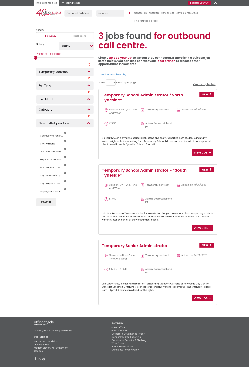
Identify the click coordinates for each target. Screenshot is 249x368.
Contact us (140, 12)
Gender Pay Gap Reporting (126, 337)
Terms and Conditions (46, 341)
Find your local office (146, 20)
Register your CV (199, 2)
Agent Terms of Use (122, 346)
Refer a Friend (119, 330)
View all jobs (167, 12)
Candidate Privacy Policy (125, 349)
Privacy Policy (41, 344)
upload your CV (120, 58)
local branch (166, 61)
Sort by (122, 74)
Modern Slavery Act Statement (51, 347)
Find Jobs (129, 13)
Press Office (118, 327)
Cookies (38, 351)
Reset (46, 202)
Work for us (117, 343)
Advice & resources (187, 12)
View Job (201, 152)
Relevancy (50, 36)
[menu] (111, 82)
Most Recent (79, 36)
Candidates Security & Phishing (128, 340)
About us (154, 12)
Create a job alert (204, 84)
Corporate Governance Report (128, 333)
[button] (65, 133)
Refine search (109, 74)
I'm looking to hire (71, 2)
